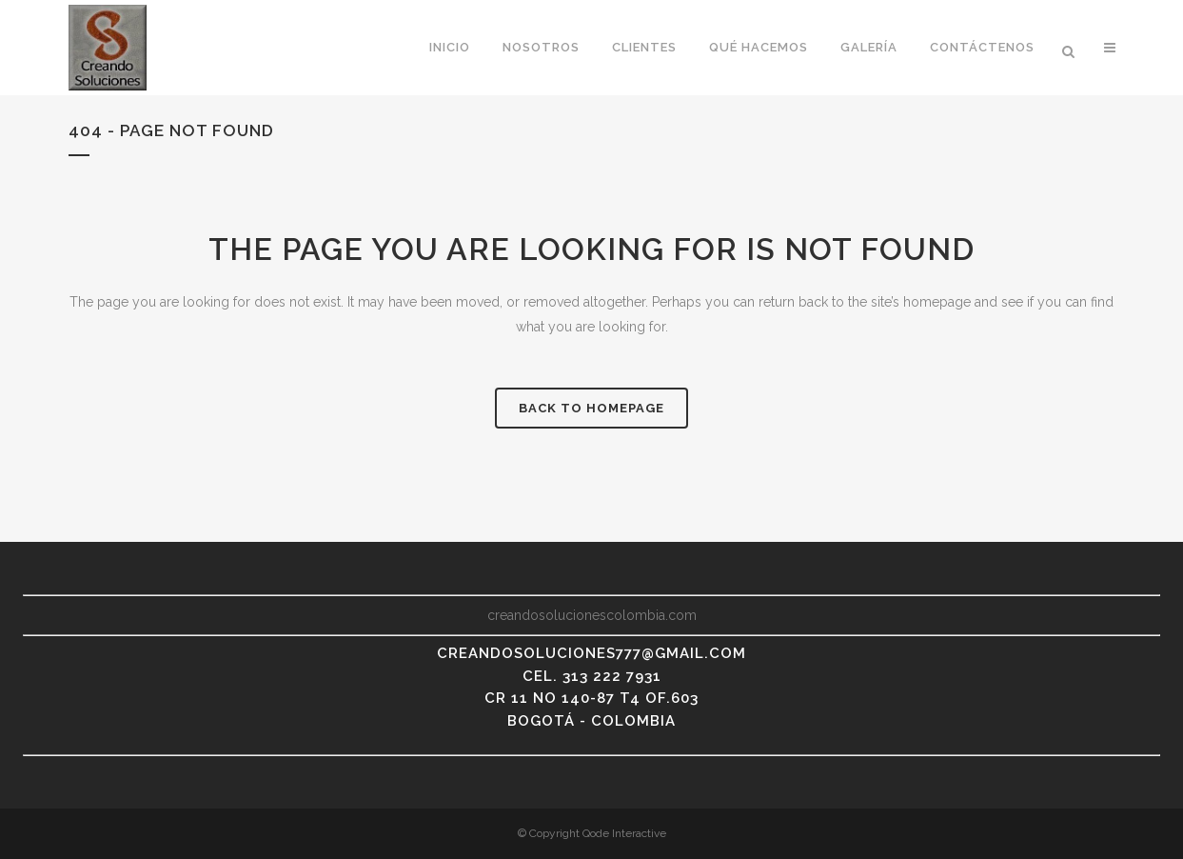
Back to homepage (591, 408)
